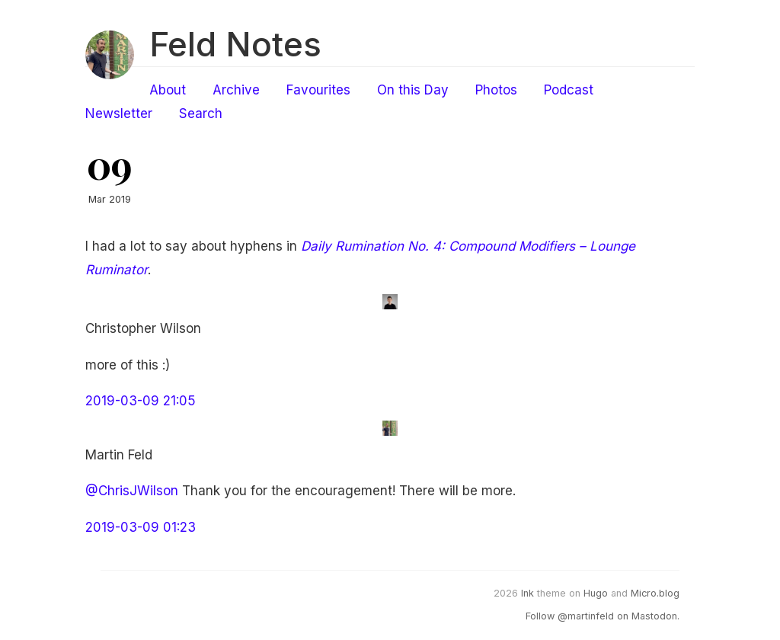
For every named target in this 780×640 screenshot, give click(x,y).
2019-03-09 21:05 (140, 400)
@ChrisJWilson (131, 490)
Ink (527, 593)
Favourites (318, 90)
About (167, 90)
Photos (496, 90)
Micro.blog (655, 593)
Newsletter (118, 113)
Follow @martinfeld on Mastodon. (602, 616)
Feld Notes (235, 44)
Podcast (568, 90)
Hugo (595, 593)
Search (200, 113)
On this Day (413, 90)
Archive (236, 90)
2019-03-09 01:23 (140, 527)
